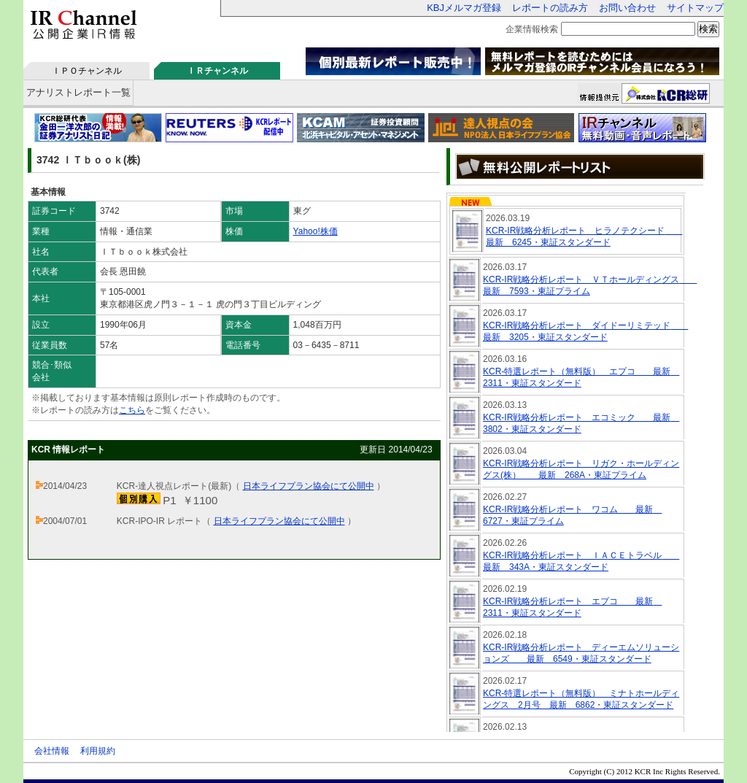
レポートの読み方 (550, 7)
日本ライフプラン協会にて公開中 (308, 486)
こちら (132, 410)
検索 (708, 28)
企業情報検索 (532, 29)
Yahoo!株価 (315, 231)
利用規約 (97, 751)
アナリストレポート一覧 (78, 92)
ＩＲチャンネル (217, 71)
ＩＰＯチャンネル (87, 71)
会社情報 (51, 751)
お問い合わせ (627, 7)
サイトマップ (695, 7)
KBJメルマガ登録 (464, 7)
